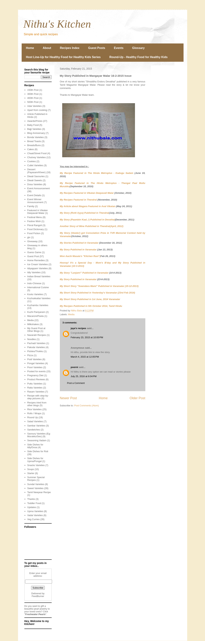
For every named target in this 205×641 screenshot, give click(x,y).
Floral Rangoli (34, 225)
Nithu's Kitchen (57, 24)
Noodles (31, 339)
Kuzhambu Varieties (37, 305)
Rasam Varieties (35, 391)
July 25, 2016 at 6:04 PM (84, 376)
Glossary (138, 47)
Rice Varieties (34, 409)
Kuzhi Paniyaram (36, 312)
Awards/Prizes (34, 121)
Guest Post (33, 256)
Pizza (30, 355)
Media (71, 314)
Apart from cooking (37, 110)
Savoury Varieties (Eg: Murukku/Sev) (39, 435)
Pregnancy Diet (35, 375)
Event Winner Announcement (35, 201)
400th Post (33, 98)
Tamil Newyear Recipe (39, 492)
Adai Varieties (34, 106)
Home (30, 47)
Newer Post (68, 398)
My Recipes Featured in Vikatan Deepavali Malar (87, 193)
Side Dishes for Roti (37, 451)
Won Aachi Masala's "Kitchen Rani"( (80, 256)
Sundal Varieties (35, 484)
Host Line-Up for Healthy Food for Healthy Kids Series (63, 57)
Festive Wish (34, 221)
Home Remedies (36, 260)
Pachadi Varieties (36, 343)
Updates (31, 507)
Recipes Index (69, 47)
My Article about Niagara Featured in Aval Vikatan (88, 206)
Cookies (31, 161)
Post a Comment (76, 383)
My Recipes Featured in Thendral (78, 199)
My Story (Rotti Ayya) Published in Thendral (84, 212)
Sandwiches (33, 429)
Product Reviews (36, 379)
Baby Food (33, 125)
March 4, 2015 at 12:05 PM (85, 356)
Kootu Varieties (35, 294)
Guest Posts (96, 47)
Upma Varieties (35, 511)
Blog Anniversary (36, 133)
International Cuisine (38, 287)
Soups (30, 469)
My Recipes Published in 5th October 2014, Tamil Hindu (91, 306)
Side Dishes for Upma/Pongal (35, 460)
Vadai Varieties (35, 515)
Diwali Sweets (34, 180)
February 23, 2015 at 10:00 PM (87, 337)
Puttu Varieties (35, 383)
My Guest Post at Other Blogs (36, 330)
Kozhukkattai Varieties (39, 298)
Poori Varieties (35, 367)
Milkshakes (33, 324)
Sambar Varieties (36, 425)
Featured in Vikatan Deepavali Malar (37, 212)
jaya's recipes (78, 328)
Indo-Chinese (34, 283)
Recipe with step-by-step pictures (38, 397)
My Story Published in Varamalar (78, 249)
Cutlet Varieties (35, 165)
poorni (74, 367)
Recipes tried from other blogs (36, 404)
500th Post (33, 102)
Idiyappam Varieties (37, 268)
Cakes (30, 149)
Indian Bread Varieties (38, 276)
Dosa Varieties (35, 184)
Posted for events (36, 371)
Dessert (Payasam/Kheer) (36, 171)
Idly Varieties (34, 272)
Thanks (31, 499)
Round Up (32, 417)
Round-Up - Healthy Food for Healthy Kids (138, 57)
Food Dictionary (35, 229)
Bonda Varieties (35, 137)
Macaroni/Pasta (35, 316)
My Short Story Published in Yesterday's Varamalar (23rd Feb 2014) (97, 292)
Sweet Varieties (35, 488)
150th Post (33, 90)
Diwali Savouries (36, 176)
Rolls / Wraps (34, 413)
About (47, 47)
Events (118, 47)
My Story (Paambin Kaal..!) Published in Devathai (87, 219)
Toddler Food (34, 503)
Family (30, 206)
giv (28, 237)
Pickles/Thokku (35, 351)
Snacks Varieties (36, 465)
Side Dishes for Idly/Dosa (35, 446)
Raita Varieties (35, 387)
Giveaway (32, 241)
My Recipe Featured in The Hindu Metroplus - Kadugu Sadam (96, 173)
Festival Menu (34, 217)
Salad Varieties (35, 421)
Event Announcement (38, 188)
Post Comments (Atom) (86, 405)
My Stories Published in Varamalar (79, 242)
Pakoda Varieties (36, 347)
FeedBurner (38, 596)
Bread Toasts (34, 141)
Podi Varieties (34, 359)
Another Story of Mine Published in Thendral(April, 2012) (92, 226)
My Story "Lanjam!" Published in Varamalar (84, 272)
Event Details (34, 195)
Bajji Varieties (34, 129)
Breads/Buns (34, 145)
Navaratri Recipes (36, 335)
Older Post (137, 398)
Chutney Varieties (36, 157)
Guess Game (34, 252)
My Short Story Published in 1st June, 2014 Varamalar (90, 299)
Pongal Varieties (35, 363)
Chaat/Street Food (37, 153)
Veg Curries (33, 519)
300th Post (33, 94)
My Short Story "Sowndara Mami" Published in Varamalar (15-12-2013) (99, 286)
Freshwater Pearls (35, 614)
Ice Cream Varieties (37, 264)
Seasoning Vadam (36, 440)
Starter (30, 473)
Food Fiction (33, 233)
